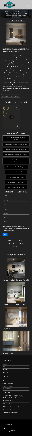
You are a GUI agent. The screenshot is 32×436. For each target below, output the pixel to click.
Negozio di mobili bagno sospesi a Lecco (16, 154)
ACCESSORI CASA (7, 386)
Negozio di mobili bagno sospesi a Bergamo (16, 138)
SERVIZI (4, 367)
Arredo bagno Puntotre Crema (16, 172)
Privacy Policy (26, 228)
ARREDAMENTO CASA (8, 383)
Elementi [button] (20, 240)
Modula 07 (24, 15)
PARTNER (5, 370)
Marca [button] (10, 240)
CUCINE (4, 380)
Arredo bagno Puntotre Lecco (16, 182)
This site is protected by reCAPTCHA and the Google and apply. (16, 229)
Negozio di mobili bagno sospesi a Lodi (16, 149)
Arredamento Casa (11, 15)
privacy (22, 226)
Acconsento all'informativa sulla (14, 226)
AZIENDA (5, 364)
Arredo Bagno (18, 15)
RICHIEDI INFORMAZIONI (10, 96)
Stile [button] (21, 243)
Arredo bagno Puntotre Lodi (16, 177)
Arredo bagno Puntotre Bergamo (16, 167)
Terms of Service (9, 230)
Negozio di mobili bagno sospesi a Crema (16, 144)
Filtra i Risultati (16, 20)
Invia (5, 234)
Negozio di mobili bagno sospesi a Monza (16, 160)
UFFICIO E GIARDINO (8, 389)
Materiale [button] (11, 243)
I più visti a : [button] (15, 246)
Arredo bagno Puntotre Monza (16, 187)
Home (7, 15)
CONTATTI (5, 372)
